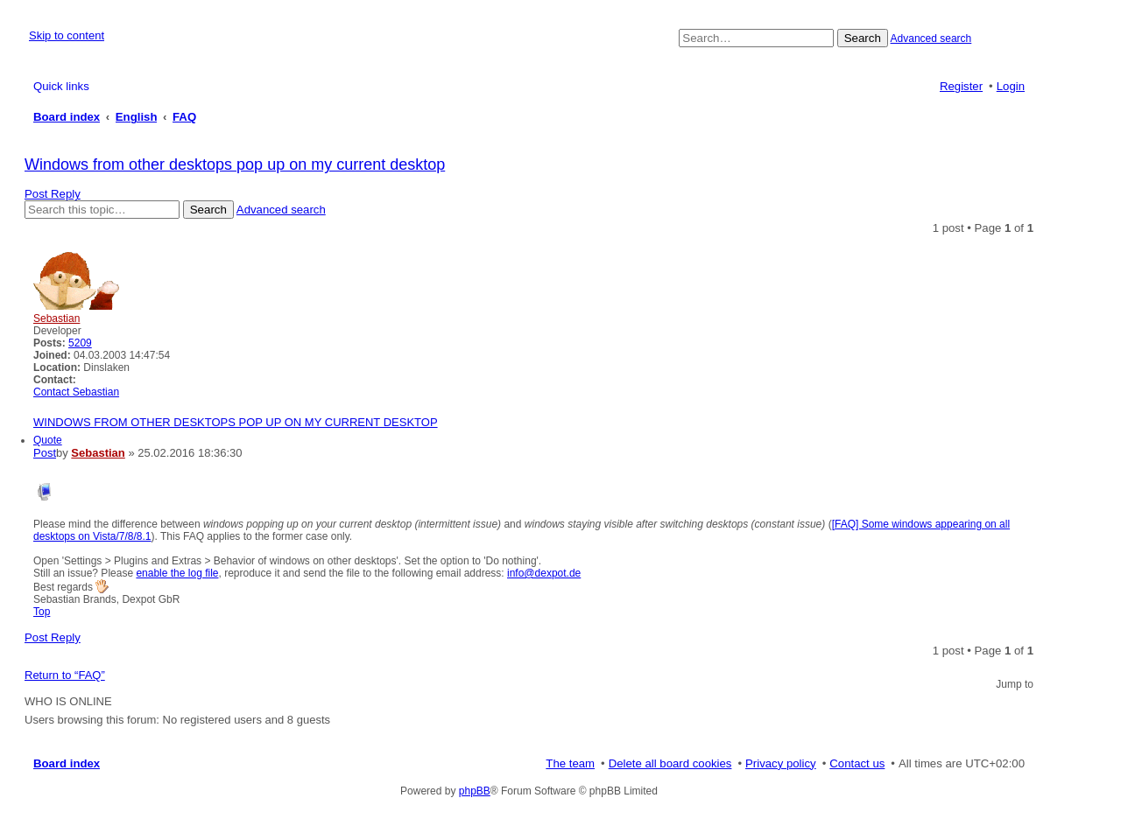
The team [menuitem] (570, 763)
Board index (66, 763)
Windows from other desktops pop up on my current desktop (235, 164)
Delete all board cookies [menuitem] (670, 763)
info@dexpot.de (544, 573)
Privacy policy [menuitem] (780, 763)
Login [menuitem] (1011, 86)
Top (41, 612)
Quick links (61, 86)
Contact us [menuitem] (857, 763)
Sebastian (56, 318)
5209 (80, 343)
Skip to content (66, 35)
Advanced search (931, 38)
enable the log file (177, 573)
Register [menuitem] (961, 86)
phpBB (474, 791)
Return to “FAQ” (65, 675)
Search (862, 38)
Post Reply (53, 193)
